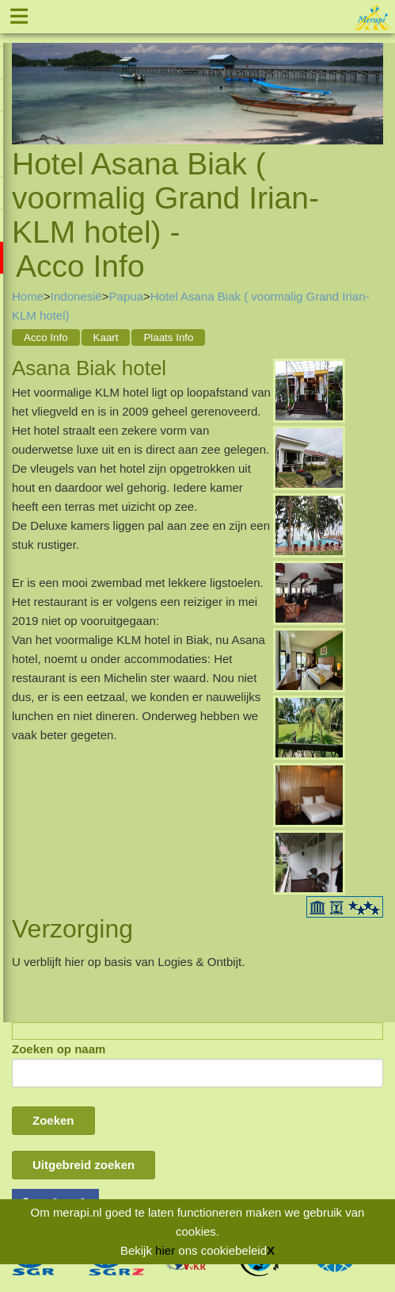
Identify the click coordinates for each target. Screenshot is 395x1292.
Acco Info (46, 337)
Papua (126, 296)
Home (28, 296)
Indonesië (76, 296)
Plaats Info (168, 337)
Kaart (106, 337)
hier (165, 1250)
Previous (24, 76)
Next (371, 76)
